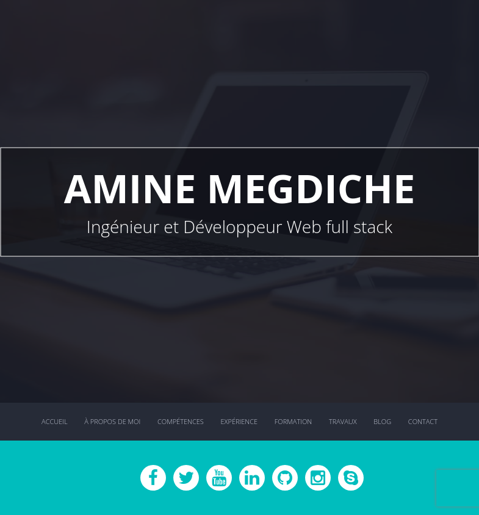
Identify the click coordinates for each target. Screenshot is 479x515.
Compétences (180, 421)
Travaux (343, 421)
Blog (382, 421)
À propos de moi (112, 421)
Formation (293, 421)
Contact (423, 421)
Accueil (54, 421)
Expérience (239, 421)
